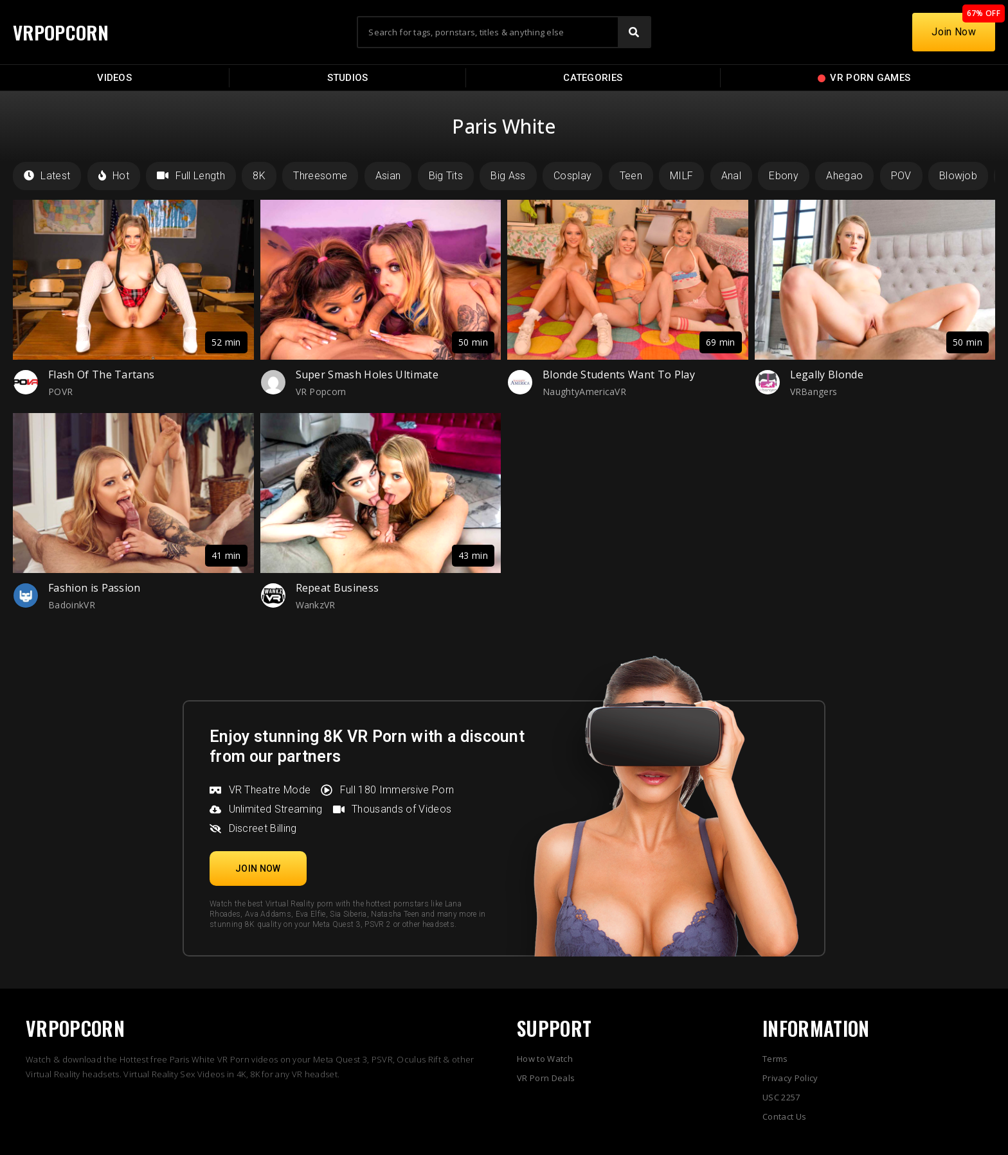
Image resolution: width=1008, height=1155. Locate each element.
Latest (47, 176)
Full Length (191, 176)
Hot (113, 176)
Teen (631, 176)
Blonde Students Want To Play (619, 374)
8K (259, 176)
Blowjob (958, 176)
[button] (258, 868)
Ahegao (844, 176)
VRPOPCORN (62, 31)
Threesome (320, 176)
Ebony (783, 176)
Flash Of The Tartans (101, 374)
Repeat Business (337, 588)
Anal (731, 176)
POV (901, 176)
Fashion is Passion (94, 588)
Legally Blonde (826, 374)
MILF (681, 176)
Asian (388, 176)
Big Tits (446, 176)
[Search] (634, 32)
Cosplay (572, 176)
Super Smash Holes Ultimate (367, 374)
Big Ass (508, 176)
